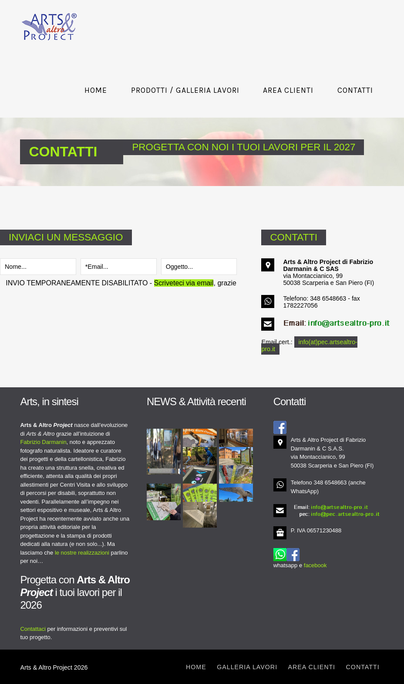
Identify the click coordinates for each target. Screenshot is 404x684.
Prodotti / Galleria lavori (185, 90)
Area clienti (312, 667)
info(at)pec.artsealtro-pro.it (309, 345)
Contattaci (33, 629)
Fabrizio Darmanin (43, 442)
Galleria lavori (247, 667)
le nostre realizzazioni (82, 552)
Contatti (355, 90)
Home (95, 90)
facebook (315, 565)
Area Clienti (288, 90)
